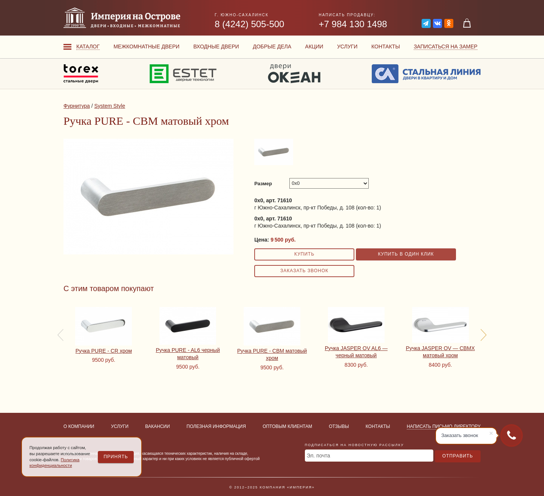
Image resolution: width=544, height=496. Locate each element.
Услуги (347, 46)
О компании (78, 426)
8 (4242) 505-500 (249, 24)
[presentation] (60, 335)
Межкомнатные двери (146, 46)
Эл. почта (318, 456)
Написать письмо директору (444, 426)
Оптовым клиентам (287, 426)
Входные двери (216, 46)
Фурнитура (76, 106)
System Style (109, 106)
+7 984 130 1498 (353, 24)
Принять (116, 456)
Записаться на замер (446, 46)
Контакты (385, 46)
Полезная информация (216, 426)
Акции (314, 46)
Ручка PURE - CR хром (104, 351)
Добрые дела (272, 46)
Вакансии (157, 426)
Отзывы (339, 426)
